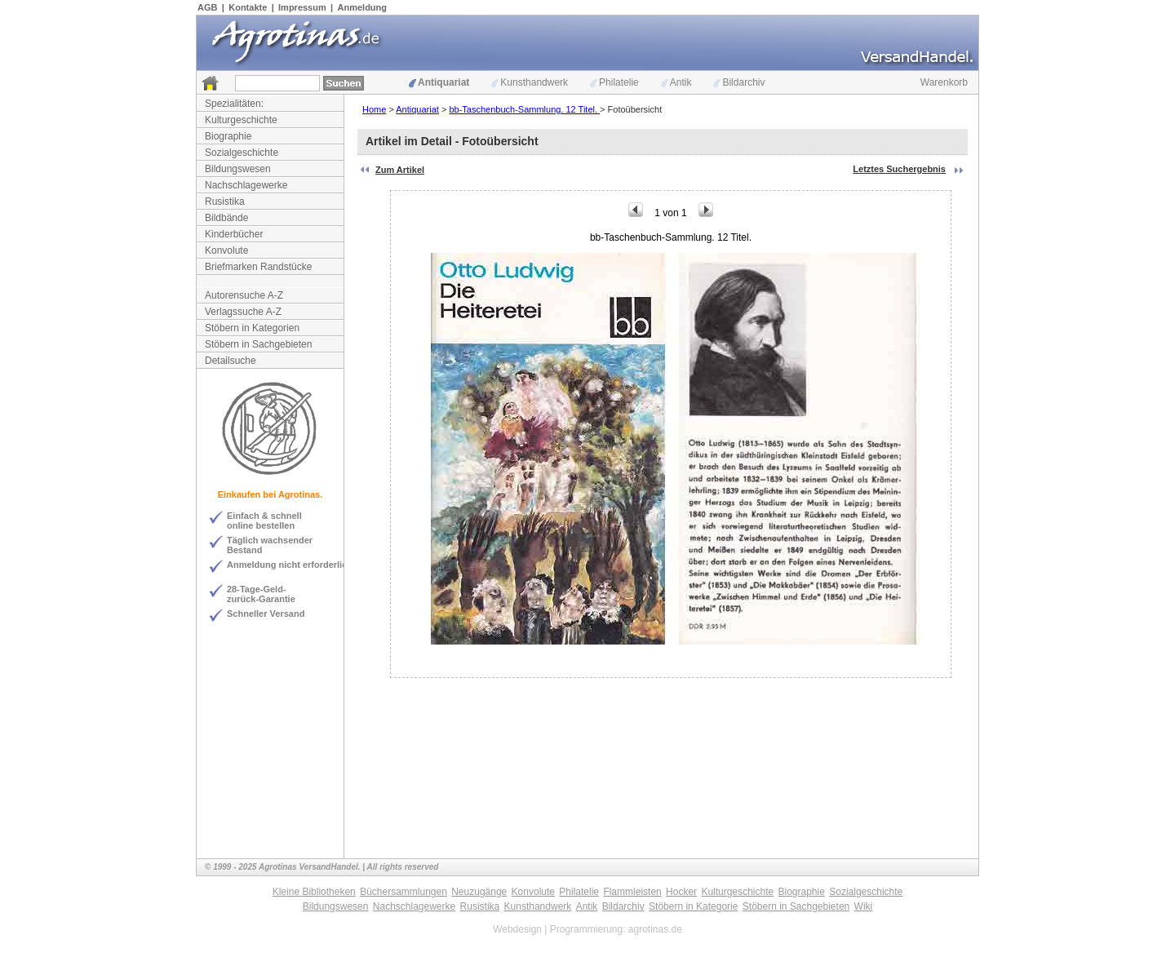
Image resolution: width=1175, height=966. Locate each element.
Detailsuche (230, 360)
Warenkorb (944, 82)
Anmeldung (363, 7)
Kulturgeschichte (241, 120)
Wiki (863, 906)
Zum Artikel (399, 170)
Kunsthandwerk (529, 82)
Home (374, 109)
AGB (207, 7)
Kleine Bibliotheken (314, 891)
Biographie (228, 136)
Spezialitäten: (234, 103)
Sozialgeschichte (241, 152)
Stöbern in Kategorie (693, 906)
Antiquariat (439, 82)
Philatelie (614, 82)
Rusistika (225, 201)
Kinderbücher (234, 234)
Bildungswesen (238, 169)
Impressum (302, 7)
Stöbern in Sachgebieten (258, 344)
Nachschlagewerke (246, 185)
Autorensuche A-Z (244, 295)
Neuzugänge (479, 891)
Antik (676, 82)
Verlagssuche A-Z (243, 311)
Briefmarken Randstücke (258, 267)
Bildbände (226, 218)
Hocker (681, 891)
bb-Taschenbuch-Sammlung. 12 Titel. (524, 109)
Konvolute (226, 250)
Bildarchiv (739, 82)
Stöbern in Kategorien (252, 328)
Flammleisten (632, 891)
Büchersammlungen (403, 891)
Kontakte (247, 7)
